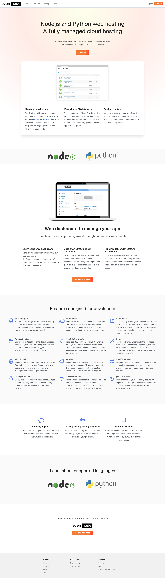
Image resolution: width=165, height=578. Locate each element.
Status (100, 566)
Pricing (46, 4)
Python (46, 119)
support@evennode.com (106, 569)
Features (36, 4)
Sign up (158, 4)
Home (27, 4)
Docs (55, 4)
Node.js (36, 119)
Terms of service (76, 566)
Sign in (150, 4)
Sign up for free (82, 279)
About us (101, 563)
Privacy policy (75, 563)
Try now (82, 52)
